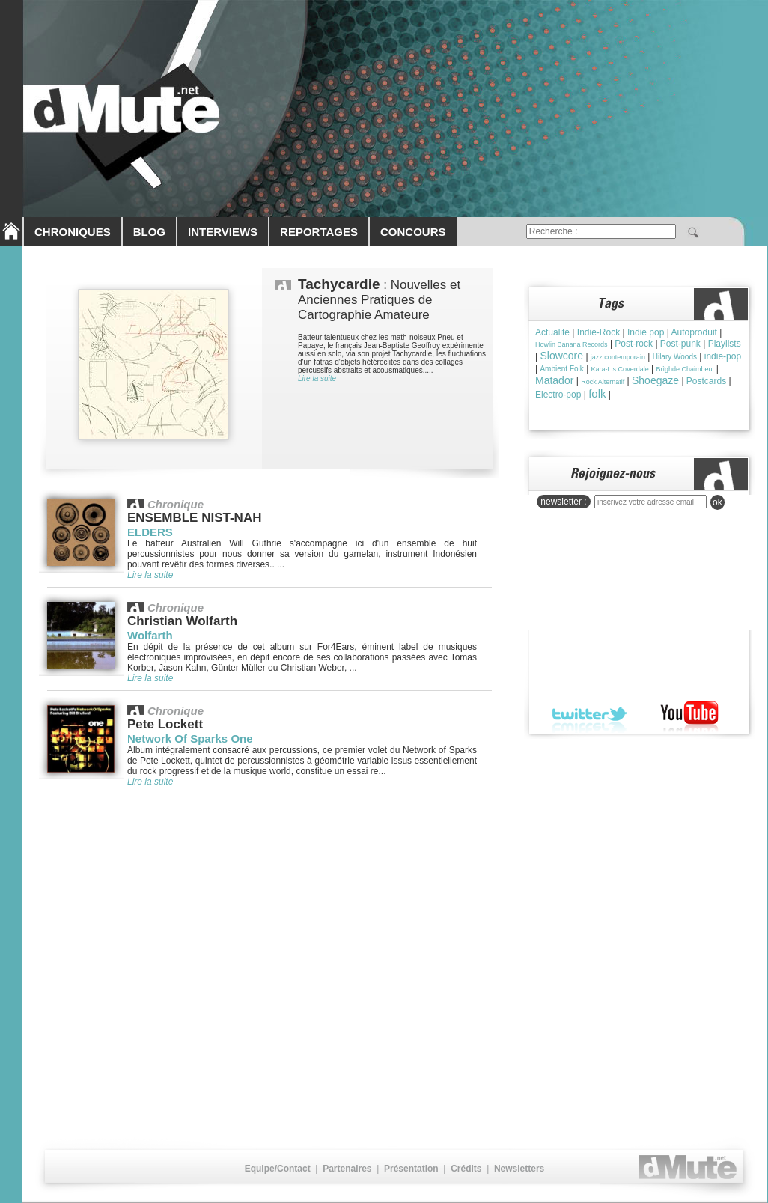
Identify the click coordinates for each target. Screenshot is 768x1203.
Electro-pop (558, 394)
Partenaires (347, 1168)
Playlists (724, 343)
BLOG (149, 231)
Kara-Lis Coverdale (620, 369)
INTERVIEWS (222, 231)
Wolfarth (150, 635)
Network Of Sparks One (190, 738)
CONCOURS (413, 231)
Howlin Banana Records (571, 344)
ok (717, 502)
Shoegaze (655, 380)
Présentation (411, 1168)
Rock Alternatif (602, 382)
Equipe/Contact (278, 1168)
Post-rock (634, 343)
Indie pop (645, 332)
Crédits (466, 1168)
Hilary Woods (675, 357)
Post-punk (680, 343)
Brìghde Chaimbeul (684, 369)
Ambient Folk (561, 369)
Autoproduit (694, 332)
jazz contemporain (618, 357)
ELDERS (150, 532)
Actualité (552, 332)
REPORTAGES (319, 231)
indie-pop (722, 356)
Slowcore (561, 356)
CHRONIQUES (72, 231)
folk (597, 393)
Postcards (706, 381)
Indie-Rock (598, 332)
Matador (554, 380)
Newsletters (519, 1168)
